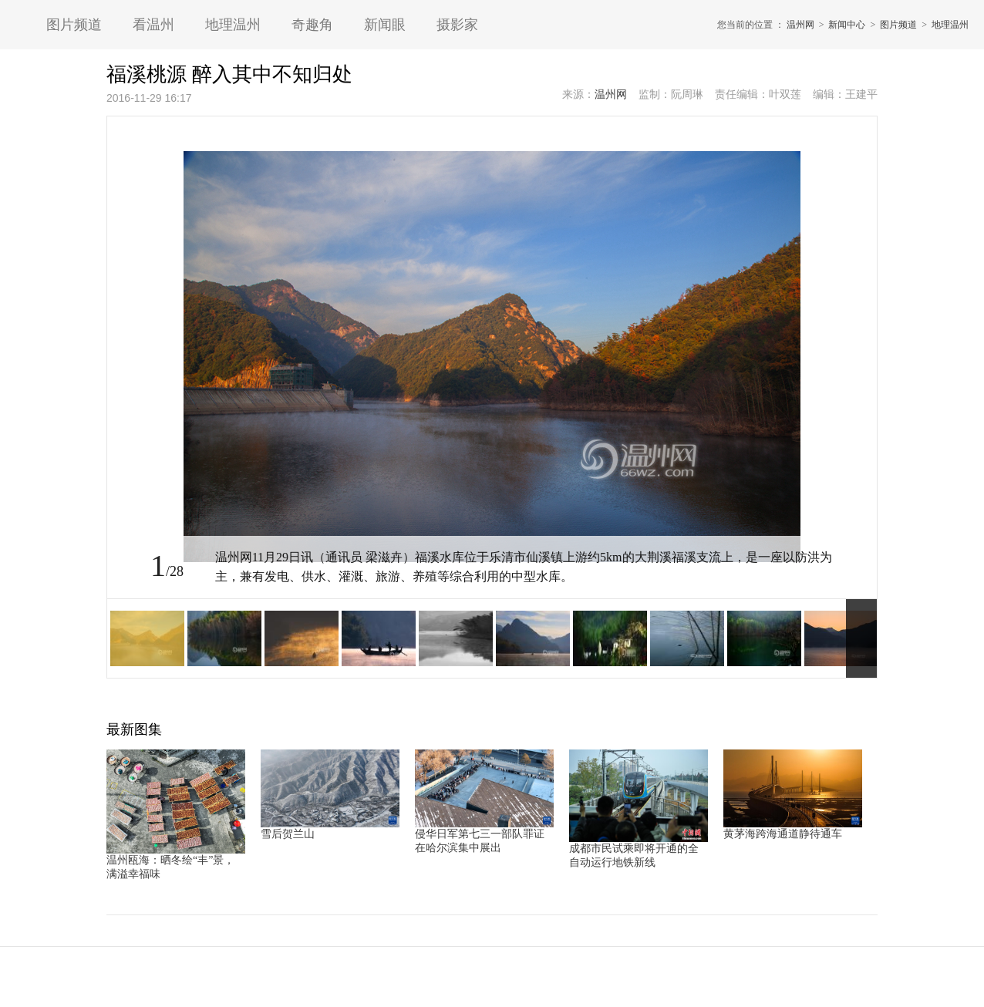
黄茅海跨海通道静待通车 (782, 834)
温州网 (800, 24)
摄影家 (457, 24)
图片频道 (74, 24)
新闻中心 (846, 24)
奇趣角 (312, 24)
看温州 (153, 24)
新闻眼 (385, 24)
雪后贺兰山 (288, 834)
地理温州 (233, 24)
